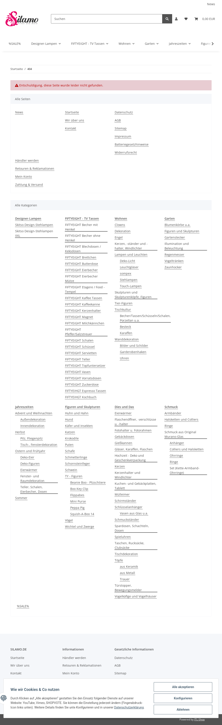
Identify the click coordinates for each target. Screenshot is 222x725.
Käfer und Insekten (79, 426)
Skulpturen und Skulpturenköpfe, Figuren (133, 294)
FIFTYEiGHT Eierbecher (81, 270)
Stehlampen (128, 280)
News (211, 4)
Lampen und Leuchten (131, 254)
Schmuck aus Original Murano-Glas (180, 434)
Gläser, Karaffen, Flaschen (134, 449)
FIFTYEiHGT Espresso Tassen (85, 391)
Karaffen (126, 333)
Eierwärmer (28, 470)
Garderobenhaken (133, 352)
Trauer (125, 579)
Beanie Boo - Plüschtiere (88, 482)
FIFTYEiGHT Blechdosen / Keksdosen (83, 248)
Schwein (71, 470)
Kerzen (120, 466)
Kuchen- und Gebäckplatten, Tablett (135, 485)
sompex (125, 273)
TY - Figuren (73, 476)
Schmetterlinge (76, 457)
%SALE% (23, 606)
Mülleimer (122, 494)
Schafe (70, 451)
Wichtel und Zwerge (79, 526)
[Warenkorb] (205, 18)
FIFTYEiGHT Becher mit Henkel (81, 227)
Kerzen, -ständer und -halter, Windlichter (131, 246)
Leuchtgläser (129, 267)
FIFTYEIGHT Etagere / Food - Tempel (85, 289)
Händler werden (27, 160)
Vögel (69, 520)
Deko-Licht (127, 261)
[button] (176, 18)
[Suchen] (106, 18)
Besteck (125, 327)
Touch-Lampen (131, 286)
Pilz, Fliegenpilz (31, 438)
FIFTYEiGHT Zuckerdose (82, 384)
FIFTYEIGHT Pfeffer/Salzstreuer (78, 331)
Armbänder (173, 413)
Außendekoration (33, 419)
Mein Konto (23, 176)
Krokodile (72, 438)
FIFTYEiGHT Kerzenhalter (83, 311)
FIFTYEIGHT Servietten (81, 353)
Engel (119, 237)
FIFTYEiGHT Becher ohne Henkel (82, 238)
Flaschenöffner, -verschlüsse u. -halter (135, 421)
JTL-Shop (199, 719)
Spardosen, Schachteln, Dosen (132, 528)
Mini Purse (78, 501)
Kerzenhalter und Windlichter (127, 475)
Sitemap (121, 128)
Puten (69, 445)
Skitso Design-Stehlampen (34, 225)
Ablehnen (182, 709)
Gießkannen (123, 443)
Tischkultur (123, 309)
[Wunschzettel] (186, 18)
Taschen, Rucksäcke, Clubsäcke (129, 545)
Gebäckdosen (124, 437)
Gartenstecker (175, 237)
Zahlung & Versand (29, 184)
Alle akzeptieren (183, 687)
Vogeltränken (174, 261)
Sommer (21, 498)
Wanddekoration (127, 339)
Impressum (123, 136)
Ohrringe (176, 455)
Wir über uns (74, 120)
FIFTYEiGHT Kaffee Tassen (83, 298)
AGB (118, 120)
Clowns (120, 225)
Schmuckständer (127, 520)
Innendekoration (32, 426)
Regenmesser (174, 254)
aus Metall (127, 573)
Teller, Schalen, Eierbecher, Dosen (33, 489)
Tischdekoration (126, 554)
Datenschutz (124, 112)
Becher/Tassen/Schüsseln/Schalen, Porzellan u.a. (145, 318)
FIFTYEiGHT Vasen (78, 372)
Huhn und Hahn (76, 413)
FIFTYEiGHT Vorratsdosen (83, 378)
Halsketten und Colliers (181, 419)
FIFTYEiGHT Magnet (79, 317)
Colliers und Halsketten (187, 449)
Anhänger (177, 443)
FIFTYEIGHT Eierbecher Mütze (81, 278)
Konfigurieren (183, 698)
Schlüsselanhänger (128, 507)
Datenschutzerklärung (129, 707)
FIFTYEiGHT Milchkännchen (84, 323)
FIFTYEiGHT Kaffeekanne (82, 304)
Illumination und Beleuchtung (177, 246)
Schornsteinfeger (77, 463)
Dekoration (123, 231)
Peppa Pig (77, 508)
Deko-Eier (27, 457)
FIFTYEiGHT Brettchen (80, 257)
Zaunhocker (173, 267)
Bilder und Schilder (134, 345)
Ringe (169, 426)
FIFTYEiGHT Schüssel (80, 347)
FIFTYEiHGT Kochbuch (80, 397)
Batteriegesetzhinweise (132, 144)
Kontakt (70, 128)
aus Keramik (129, 566)
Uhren (124, 358)
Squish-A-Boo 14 (82, 514)
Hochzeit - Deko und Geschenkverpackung (130, 457)
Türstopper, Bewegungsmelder (128, 587)
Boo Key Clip (79, 489)
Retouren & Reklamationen (34, 168)
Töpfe (119, 560)
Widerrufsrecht (126, 152)
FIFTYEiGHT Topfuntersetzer (85, 365)
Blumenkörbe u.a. (177, 225)
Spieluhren (123, 537)
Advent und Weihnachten (33, 413)
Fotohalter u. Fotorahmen (133, 430)
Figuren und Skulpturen (182, 231)
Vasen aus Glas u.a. (134, 513)
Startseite (72, 112)
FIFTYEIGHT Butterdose (81, 264)
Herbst (20, 432)
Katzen (70, 432)
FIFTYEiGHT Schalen (79, 340)
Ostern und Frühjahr (30, 451)
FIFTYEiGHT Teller (77, 359)
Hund (69, 419)
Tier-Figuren (123, 303)
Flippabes (77, 495)
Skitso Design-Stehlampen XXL (34, 233)
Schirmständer (125, 501)
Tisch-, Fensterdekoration (38, 445)
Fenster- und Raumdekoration (32, 478)
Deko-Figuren (30, 463)
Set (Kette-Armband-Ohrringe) (184, 470)
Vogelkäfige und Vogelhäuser (136, 596)
